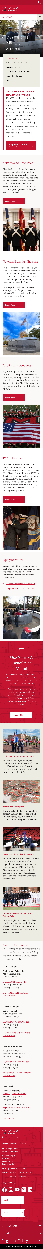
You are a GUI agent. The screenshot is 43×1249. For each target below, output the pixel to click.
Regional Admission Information (21, 588)
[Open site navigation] (39, 9)
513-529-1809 (21, 1169)
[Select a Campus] (21, 1144)
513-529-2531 (26, 1172)
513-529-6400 (19, 1176)
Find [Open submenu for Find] (5, 1233)
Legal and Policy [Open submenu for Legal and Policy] (15, 1241)
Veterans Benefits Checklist (17, 63)
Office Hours (9, 995)
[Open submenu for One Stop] (40, 17)
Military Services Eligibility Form (17, 854)
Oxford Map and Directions (15, 992)
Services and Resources (15, 67)
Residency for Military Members (18, 72)
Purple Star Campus (14, 76)
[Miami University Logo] (11, 9)
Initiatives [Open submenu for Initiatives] (9, 1225)
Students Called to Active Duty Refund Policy (17, 914)
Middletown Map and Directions (18, 1072)
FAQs (8, 80)
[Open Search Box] (39, 2)
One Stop (7, 16)
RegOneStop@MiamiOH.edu (16, 1021)
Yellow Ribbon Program (13, 806)
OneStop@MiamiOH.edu (14, 981)
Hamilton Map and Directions (16, 1032)
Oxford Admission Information (20, 583)
